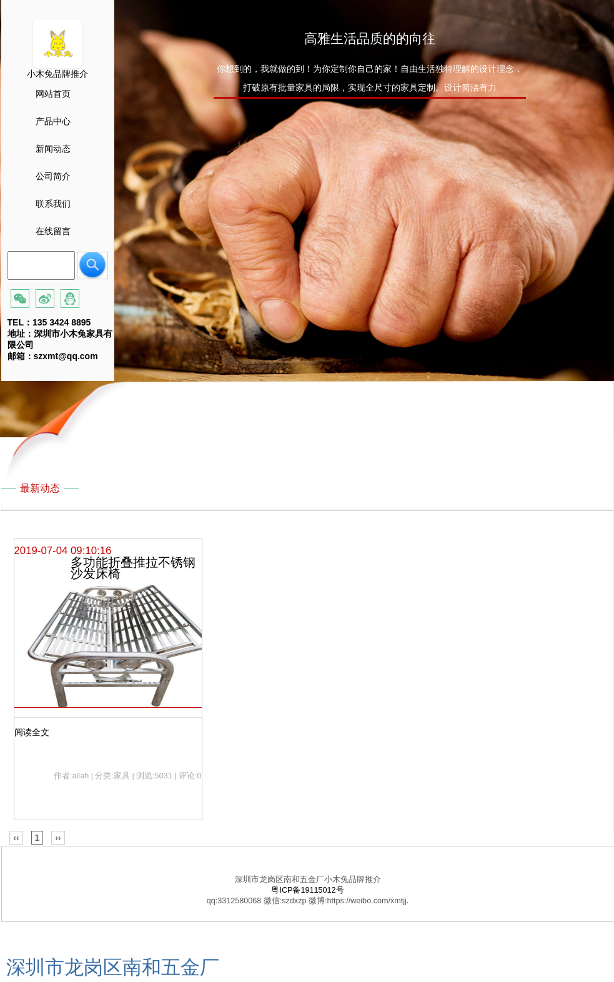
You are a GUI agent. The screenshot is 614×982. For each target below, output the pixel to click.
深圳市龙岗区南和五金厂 (112, 967)
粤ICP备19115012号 (307, 890)
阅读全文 (31, 732)
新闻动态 (53, 149)
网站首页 (53, 94)
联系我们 (53, 204)
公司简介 (53, 176)
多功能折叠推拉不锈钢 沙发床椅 (133, 567)
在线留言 (53, 231)
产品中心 (53, 121)
